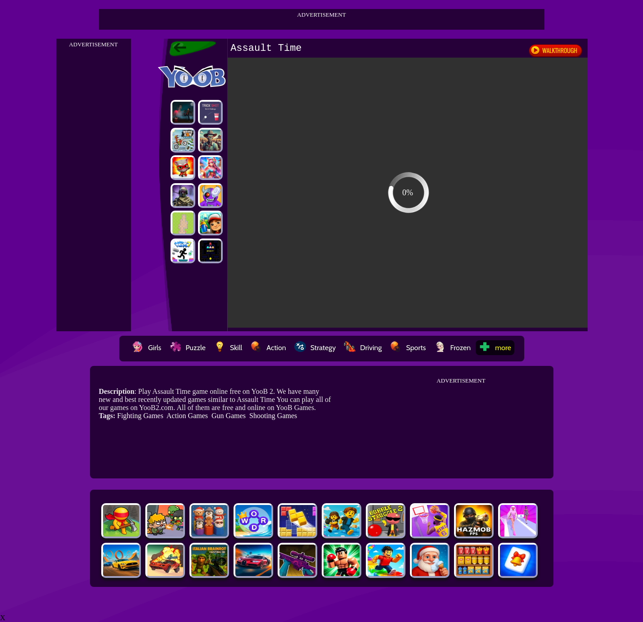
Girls (147, 347)
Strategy (315, 347)
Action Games (187, 415)
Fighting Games (140, 415)
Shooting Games (273, 415)
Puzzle (188, 347)
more (495, 347)
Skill (228, 347)
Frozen (452, 347)
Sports (408, 347)
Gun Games (228, 415)
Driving (363, 347)
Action (268, 347)
